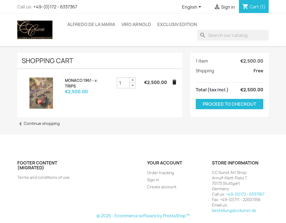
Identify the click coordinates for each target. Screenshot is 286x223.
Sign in (153, 179)
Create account (162, 186)
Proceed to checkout (229, 104)
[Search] (233, 35)
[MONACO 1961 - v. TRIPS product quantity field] (123, 82)
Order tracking (160, 172)
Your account (164, 163)
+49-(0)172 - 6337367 (55, 7)
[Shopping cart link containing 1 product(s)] (253, 7)
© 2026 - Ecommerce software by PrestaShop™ (143, 216)
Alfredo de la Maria (91, 24)
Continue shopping (38, 123)
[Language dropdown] (192, 7)
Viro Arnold (136, 24)
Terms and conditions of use (43, 177)
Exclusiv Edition (177, 24)
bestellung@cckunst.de (234, 210)
